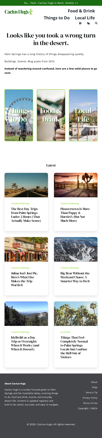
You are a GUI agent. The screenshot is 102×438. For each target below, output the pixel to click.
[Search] (96, 23)
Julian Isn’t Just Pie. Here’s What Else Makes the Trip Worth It (24, 279)
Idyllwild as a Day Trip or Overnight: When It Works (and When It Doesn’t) (25, 343)
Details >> (71, 2)
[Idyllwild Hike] (26, 302)
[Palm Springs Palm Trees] (75, 302)
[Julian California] (26, 238)
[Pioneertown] (75, 174)
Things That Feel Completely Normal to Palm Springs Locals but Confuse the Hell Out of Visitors (74, 347)
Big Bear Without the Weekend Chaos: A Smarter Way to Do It (75, 277)
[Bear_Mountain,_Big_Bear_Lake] (75, 238)
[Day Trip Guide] (26, 174)
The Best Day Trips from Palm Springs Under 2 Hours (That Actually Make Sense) (26, 215)
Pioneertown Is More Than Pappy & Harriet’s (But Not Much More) (75, 215)
